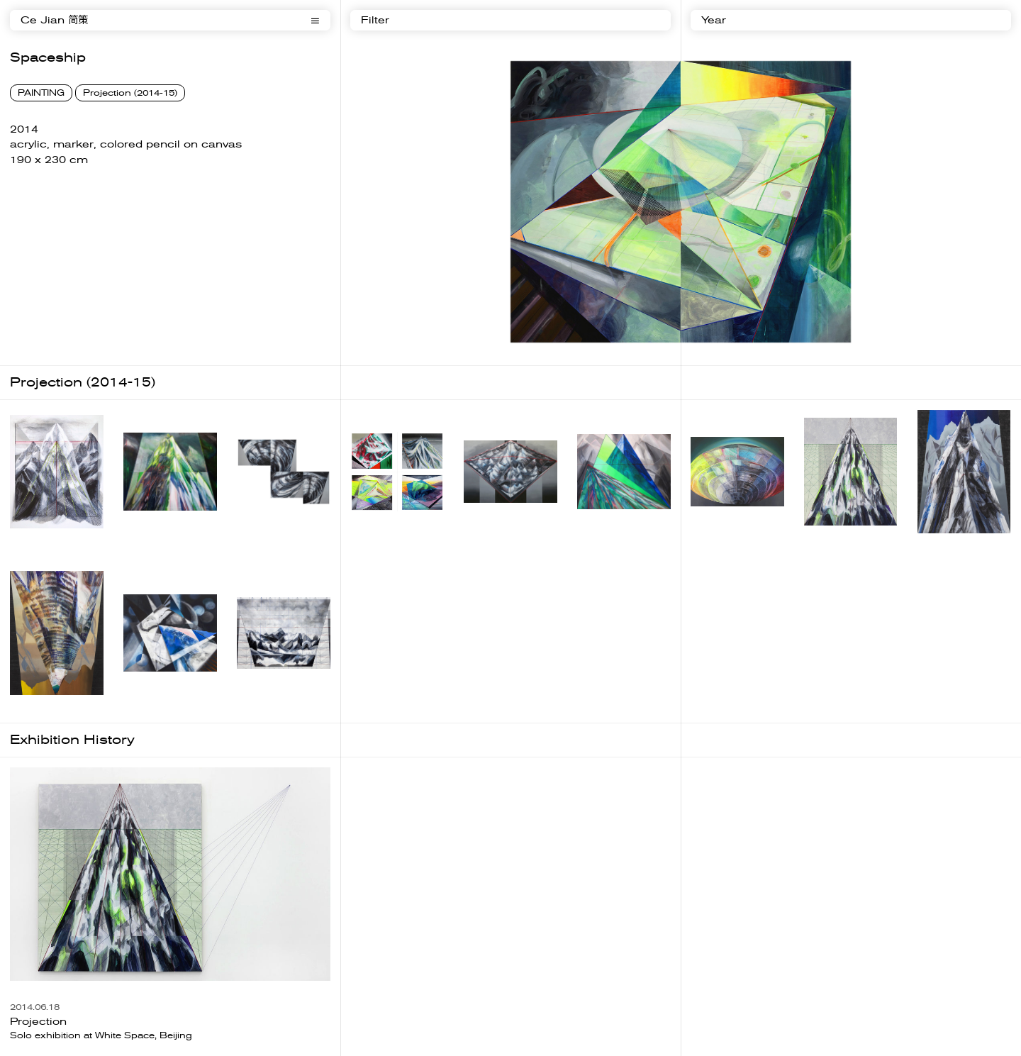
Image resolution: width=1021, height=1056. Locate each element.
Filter (375, 21)
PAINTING (41, 93)
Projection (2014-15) (130, 93)
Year (713, 21)
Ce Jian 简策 (54, 21)
